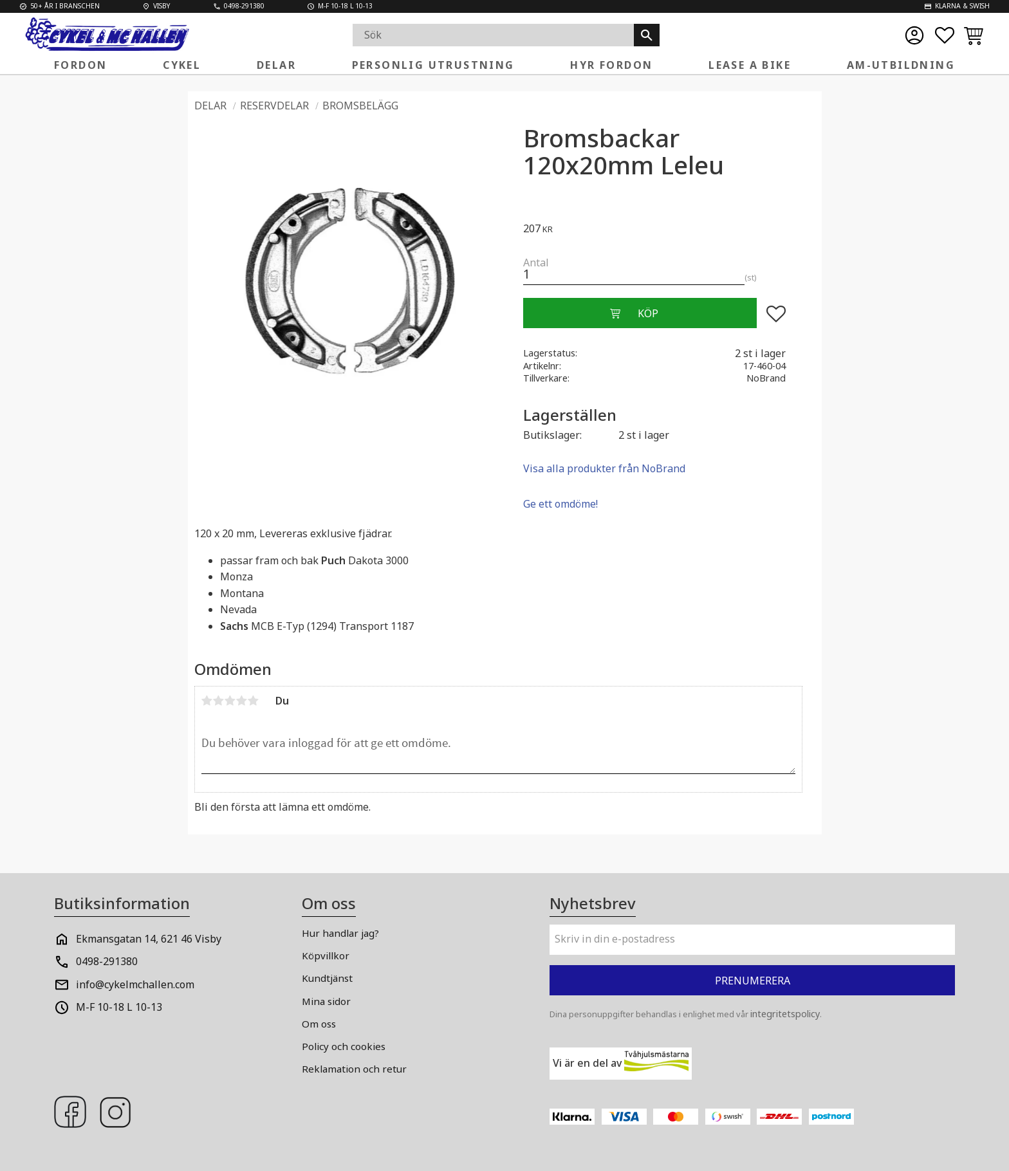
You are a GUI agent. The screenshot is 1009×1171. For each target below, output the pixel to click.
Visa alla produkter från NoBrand (604, 468)
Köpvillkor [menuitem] (325, 955)
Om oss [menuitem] (319, 1023)
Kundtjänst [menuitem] (327, 978)
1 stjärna (207, 700)
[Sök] (647, 35)
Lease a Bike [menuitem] (749, 65)
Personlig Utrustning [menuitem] (433, 65)
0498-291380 (107, 961)
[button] (944, 35)
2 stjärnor (219, 700)
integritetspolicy (785, 1014)
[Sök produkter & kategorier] (493, 35)
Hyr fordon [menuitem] (611, 65)
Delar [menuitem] (276, 65)
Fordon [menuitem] (80, 65)
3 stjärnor (230, 700)
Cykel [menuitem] (182, 65)
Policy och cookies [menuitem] (343, 1046)
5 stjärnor (253, 700)
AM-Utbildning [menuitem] (901, 65)
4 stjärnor (242, 700)
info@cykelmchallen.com (135, 984)
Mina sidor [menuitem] (326, 1001)
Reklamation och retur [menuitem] (354, 1068)
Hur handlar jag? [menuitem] (340, 933)
